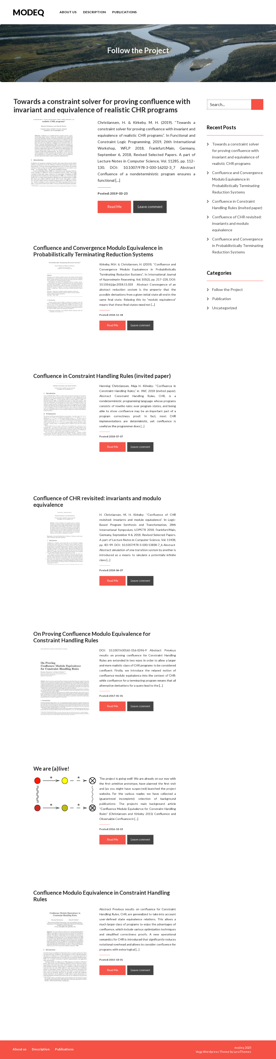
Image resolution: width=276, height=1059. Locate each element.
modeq (28, 11)
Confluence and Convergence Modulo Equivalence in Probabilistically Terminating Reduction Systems (100, 260)
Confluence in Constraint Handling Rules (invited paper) (103, 385)
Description (94, 12)
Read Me (114, 205)
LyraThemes (242, 1051)
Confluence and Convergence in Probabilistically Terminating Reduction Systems (237, 245)
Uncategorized (224, 308)
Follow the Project (227, 289)
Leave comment (149, 205)
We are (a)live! (64, 777)
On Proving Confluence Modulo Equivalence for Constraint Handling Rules (95, 647)
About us (68, 12)
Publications (124, 12)
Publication (221, 298)
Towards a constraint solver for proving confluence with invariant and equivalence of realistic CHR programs (102, 107)
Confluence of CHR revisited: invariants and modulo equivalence (99, 511)
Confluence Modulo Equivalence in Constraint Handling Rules (102, 907)
